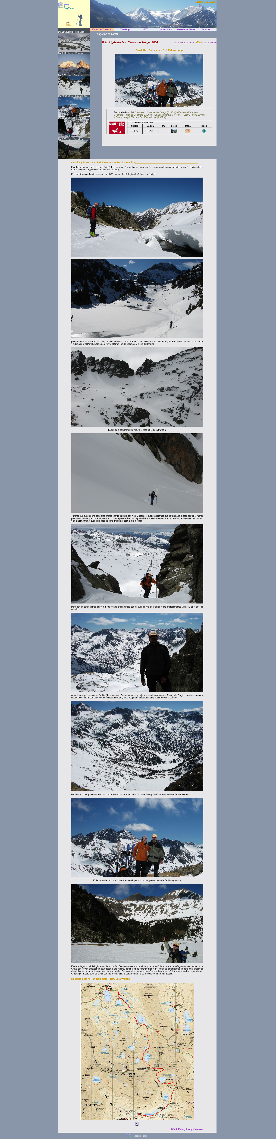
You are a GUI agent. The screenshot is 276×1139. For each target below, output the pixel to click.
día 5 (207, 42)
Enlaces (206, 29)
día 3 (191, 42)
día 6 (214, 42)
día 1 (176, 42)
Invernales (166, 29)
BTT (145, 29)
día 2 (184, 42)
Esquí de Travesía (101, 29)
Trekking (125, 29)
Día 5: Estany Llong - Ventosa (187, 1129)
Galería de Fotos (186, 29)
